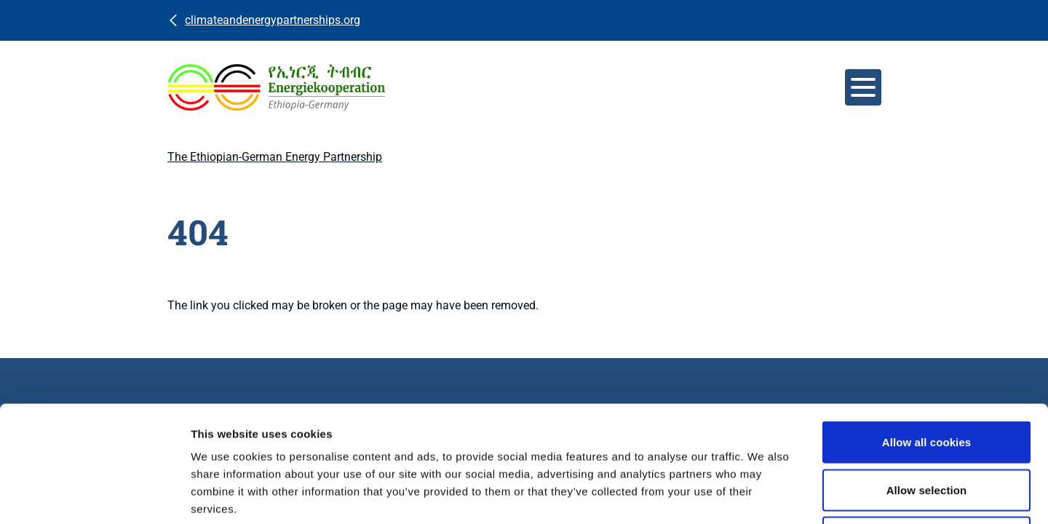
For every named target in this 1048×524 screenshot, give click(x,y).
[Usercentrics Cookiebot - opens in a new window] (94, 496)
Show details (764, 495)
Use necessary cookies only (927, 428)
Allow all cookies (927, 333)
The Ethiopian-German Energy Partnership (274, 157)
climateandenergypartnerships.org (272, 20)
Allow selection (926, 381)
